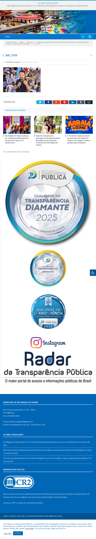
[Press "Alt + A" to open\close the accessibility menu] (93, 273)
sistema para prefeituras (33, 509)
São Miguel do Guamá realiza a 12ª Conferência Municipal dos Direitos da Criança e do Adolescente (47, 6)
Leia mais (30, 528)
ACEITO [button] (18, 533)
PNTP (14, 517)
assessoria (61, 509)
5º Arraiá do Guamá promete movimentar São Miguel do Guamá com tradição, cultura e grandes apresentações (79, 154)
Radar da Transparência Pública (31, 517)
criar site (18, 509)
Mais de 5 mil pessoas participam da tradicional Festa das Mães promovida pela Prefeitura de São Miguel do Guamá (48, 155)
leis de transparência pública (43, 512)
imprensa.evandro (13, 77)
